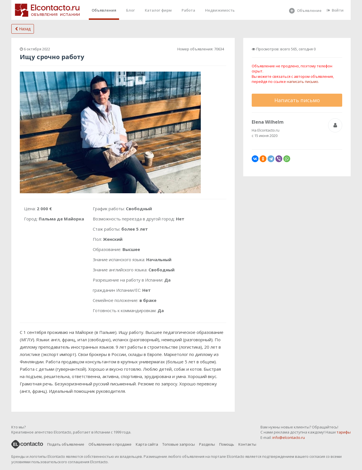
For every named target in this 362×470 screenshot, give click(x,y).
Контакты (247, 444)
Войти (335, 10)
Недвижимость (220, 10)
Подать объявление (65, 444)
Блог (130, 10)
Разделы (207, 444)
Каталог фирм (158, 10)
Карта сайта (147, 444)
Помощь (226, 444)
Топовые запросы (178, 444)
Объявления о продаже (110, 444)
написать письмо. (303, 81)
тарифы (344, 432)
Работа (188, 10)
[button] (195, 76)
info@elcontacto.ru (288, 437)
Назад (23, 28)
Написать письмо (297, 100)
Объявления (104, 10)
